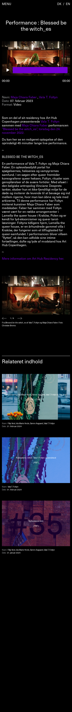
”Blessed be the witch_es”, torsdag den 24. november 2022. (31, 130)
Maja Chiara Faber (24, 97)
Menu (6, 4)
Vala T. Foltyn (48, 97)
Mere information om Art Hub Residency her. (33, 258)
